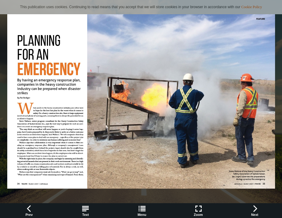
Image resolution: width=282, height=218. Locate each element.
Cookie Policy (251, 7)
